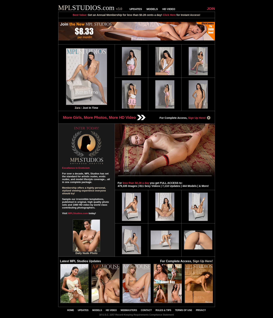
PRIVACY (201, 310)
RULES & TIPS (163, 310)
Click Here (169, 14)
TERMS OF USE (183, 310)
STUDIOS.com (90, 8)
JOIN (211, 9)
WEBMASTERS (129, 310)
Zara (77, 107)
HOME (70, 310)
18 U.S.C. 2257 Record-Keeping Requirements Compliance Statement (136, 314)
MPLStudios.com (78, 213)
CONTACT (146, 310)
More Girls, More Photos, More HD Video (104, 117)
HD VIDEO (168, 9)
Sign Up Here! (199, 117)
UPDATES (135, 9)
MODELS (152, 9)
